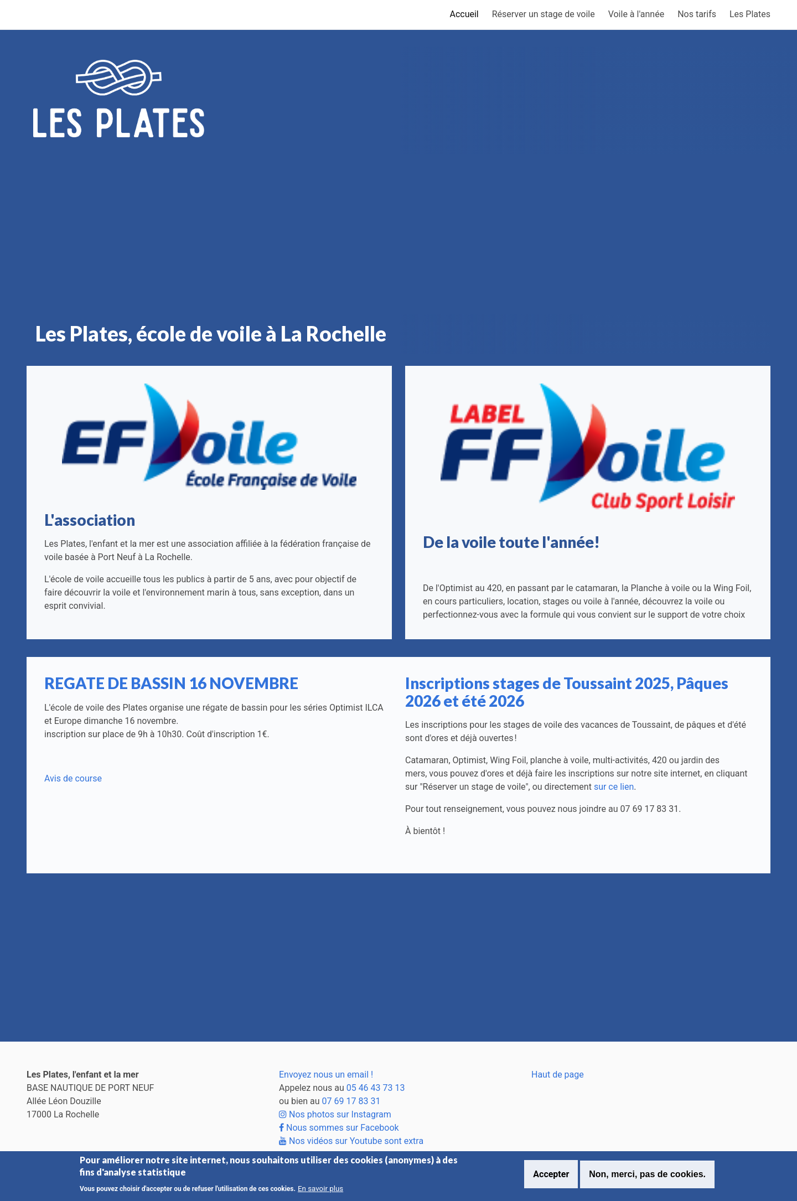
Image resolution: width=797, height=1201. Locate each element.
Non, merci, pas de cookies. (647, 1174)
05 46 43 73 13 (375, 1088)
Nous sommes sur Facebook (339, 1127)
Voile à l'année (636, 14)
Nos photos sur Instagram (335, 1114)
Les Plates (749, 14)
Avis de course (73, 778)
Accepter (551, 1174)
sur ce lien (614, 786)
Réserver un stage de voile (543, 14)
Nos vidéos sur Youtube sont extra (351, 1141)
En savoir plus (320, 1188)
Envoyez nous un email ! (326, 1074)
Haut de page (557, 1074)
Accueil (463, 14)
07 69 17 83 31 (351, 1101)
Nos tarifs (696, 14)
